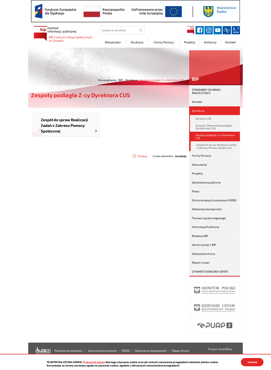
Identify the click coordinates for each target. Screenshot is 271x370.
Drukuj (142, 156)
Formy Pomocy (201, 155)
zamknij (252, 362)
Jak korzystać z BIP (204, 244)
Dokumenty (199, 164)
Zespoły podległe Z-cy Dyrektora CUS (215, 136)
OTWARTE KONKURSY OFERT (210, 271)
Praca (195, 191)
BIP (191, 30)
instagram (209, 30)
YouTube (218, 30)
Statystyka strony (203, 253)
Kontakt (197, 101)
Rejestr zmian (201, 262)
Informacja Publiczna (205, 227)
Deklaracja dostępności (207, 209)
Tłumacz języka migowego (209, 218)
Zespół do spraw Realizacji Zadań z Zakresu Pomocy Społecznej (216, 146)
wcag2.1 (236, 30)
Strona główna (107, 80)
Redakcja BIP (200, 236)
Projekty (197, 173)
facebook (200, 30)
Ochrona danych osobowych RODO (214, 200)
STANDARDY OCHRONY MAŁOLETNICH (206, 91)
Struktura (131, 80)
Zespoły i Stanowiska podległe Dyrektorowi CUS (214, 127)
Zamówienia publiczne (206, 182)
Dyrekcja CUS (203, 118)
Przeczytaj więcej (94, 362)
